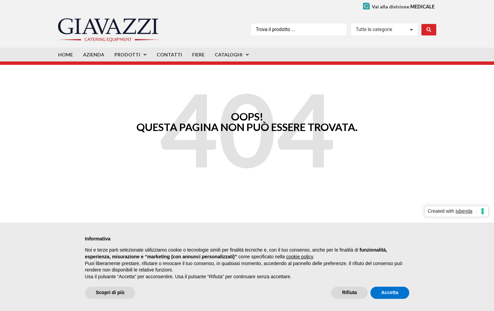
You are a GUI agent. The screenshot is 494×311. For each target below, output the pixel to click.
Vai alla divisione (403, 6)
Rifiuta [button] (349, 292)
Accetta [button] (389, 292)
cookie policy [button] (299, 256)
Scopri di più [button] (110, 292)
